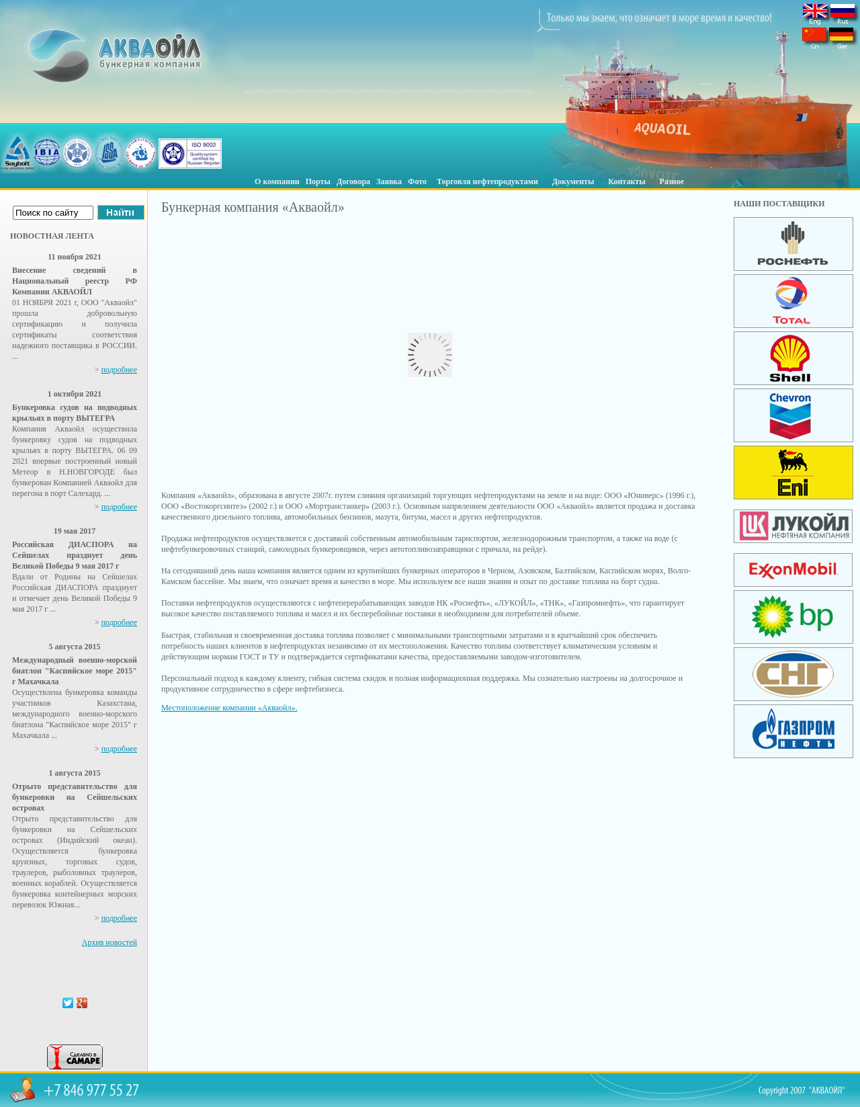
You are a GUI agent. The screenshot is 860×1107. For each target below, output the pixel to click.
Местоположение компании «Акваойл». (229, 707)
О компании (277, 181)
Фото (417, 181)
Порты (318, 181)
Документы (573, 181)
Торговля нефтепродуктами (487, 181)
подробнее (119, 369)
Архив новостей (109, 942)
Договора (353, 181)
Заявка (389, 181)
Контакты (626, 181)
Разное (672, 181)
